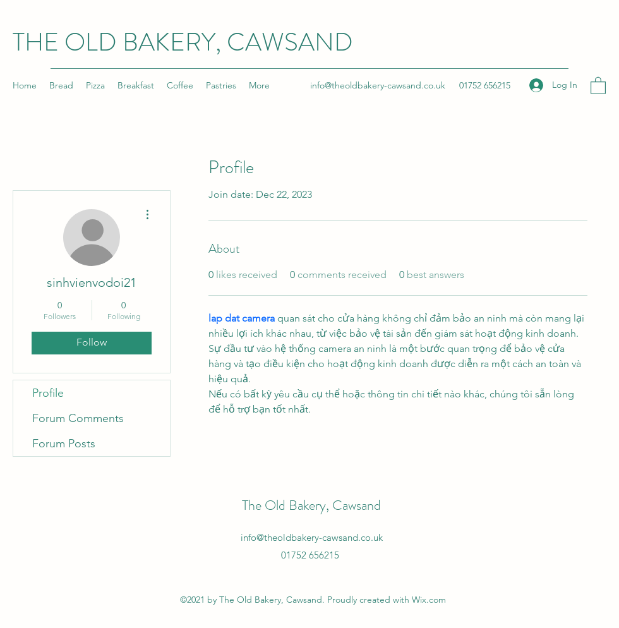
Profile (48, 393)
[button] (598, 85)
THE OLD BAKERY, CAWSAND (183, 42)
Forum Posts (63, 443)
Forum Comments (78, 418)
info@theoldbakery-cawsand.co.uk (377, 85)
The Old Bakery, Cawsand (311, 505)
